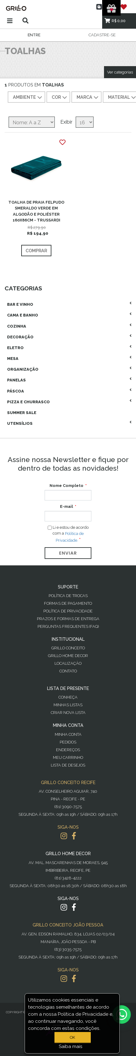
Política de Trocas (68, 595)
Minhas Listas (68, 705)
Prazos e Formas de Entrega (68, 618)
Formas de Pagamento (68, 603)
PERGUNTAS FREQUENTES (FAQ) (68, 626)
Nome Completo (66, 485)
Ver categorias (120, 72)
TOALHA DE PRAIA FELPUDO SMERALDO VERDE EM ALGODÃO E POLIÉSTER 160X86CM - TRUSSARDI (36, 211)
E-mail (66, 506)
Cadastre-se (102, 35)
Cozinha (16, 326)
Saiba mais (70, 1046)
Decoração (20, 337)
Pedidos (68, 742)
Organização (22, 369)
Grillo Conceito (68, 648)
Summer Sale (21, 412)
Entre (34, 35)
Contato (68, 671)
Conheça (68, 697)
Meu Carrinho (68, 757)
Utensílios (20, 423)
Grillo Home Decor (68, 655)
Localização (68, 663)
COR (60, 97)
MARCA (88, 97)
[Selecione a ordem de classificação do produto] (32, 122)
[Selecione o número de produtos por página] (85, 122)
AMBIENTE (28, 97)
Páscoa (15, 391)
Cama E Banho (22, 315)
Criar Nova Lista (68, 712)
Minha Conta (68, 734)
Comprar (36, 250)
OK (72, 1037)
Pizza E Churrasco (28, 402)
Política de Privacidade (68, 611)
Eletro (15, 347)
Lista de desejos (68, 765)
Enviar (68, 553)
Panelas (16, 380)
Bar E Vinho (20, 304)
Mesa (12, 358)
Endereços (68, 749)
